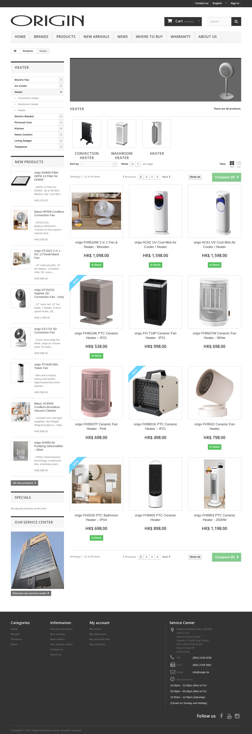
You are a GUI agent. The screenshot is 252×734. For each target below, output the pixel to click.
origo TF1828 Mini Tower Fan (46, 366)
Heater (18, 92)
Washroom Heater (28, 104)
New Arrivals (96, 36)
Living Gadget (23, 140)
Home (20, 36)
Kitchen (19, 128)
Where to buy (149, 36)
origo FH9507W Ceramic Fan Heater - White (214, 335)
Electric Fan (22, 79)
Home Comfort (23, 134)
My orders (96, 629)
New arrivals (57, 634)
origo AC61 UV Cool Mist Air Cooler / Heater (215, 245)
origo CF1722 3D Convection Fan (45, 330)
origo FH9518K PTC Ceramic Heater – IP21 (96, 335)
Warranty (180, 36)
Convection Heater (28, 98)
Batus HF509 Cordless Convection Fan (49, 213)
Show (124, 163)
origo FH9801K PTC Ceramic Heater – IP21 (155, 426)
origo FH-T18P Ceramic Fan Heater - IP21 (155, 335)
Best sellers (57, 639)
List (238, 164)
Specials (23, 497)
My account (100, 622)
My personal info (100, 639)
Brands (41, 36)
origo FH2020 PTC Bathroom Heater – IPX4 (96, 517)
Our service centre (61, 644)
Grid (232, 164)
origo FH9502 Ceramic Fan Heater (214, 426)
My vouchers (97, 644)
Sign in (235, 3)
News (122, 36)
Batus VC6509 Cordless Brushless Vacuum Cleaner (47, 407)
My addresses (98, 634)
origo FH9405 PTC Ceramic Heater (155, 517)
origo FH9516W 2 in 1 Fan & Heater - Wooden (96, 245)
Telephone (21, 146)
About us (207, 36)
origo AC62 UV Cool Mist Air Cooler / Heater (156, 245)
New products (29, 161)
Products (65, 36)
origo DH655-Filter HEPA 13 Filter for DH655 (46, 176)
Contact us (201, 3)
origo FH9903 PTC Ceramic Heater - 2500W (214, 517)
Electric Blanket (24, 116)
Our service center (34, 522)
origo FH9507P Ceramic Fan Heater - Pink (96, 426)
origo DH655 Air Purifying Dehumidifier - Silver (48, 446)
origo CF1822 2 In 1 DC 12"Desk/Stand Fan (47, 254)
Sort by (74, 163)
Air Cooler (21, 85)
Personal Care (23, 122)
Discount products (61, 629)
